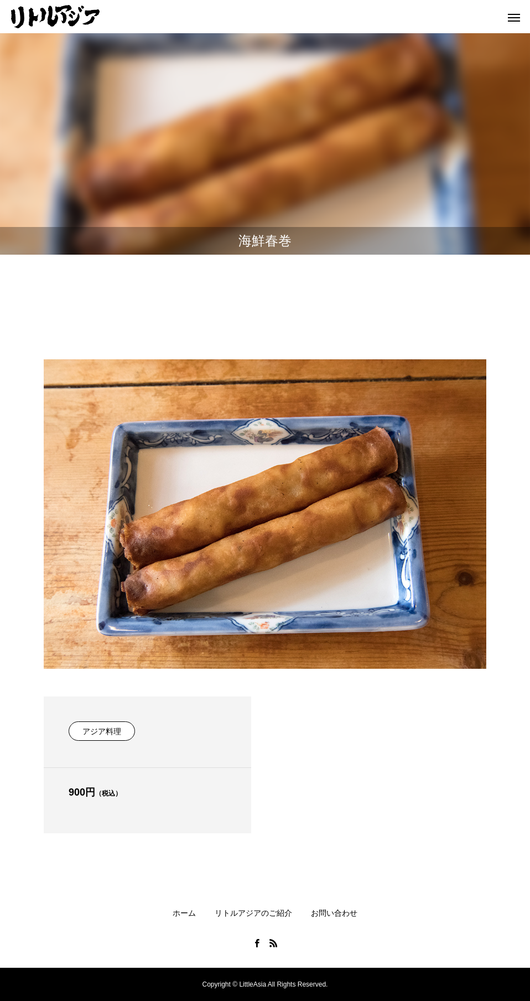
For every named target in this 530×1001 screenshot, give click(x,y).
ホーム (184, 913)
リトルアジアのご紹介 (253, 913)
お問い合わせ (334, 913)
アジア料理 (101, 731)
